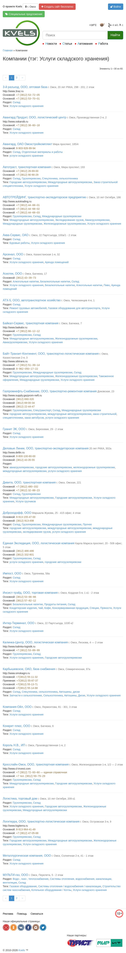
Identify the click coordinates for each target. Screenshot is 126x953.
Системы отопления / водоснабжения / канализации (69, 886)
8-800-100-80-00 (25, 456)
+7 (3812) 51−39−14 (28, 365)
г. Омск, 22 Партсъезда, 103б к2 (54, 623)
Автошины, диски (69, 691)
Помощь (22, 913)
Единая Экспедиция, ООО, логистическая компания (38, 543)
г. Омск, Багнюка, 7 (70, 323)
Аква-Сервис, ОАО (16, 235)
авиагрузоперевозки (21, 467)
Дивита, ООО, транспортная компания (29, 482)
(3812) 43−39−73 (26, 277)
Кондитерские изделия (23, 607)
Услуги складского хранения (26, 106)
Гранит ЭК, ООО (14, 429)
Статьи (67, 43)
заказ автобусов (34, 417)
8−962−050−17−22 (27, 368)
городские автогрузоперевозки (27, 413)
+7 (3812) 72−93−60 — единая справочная (41, 772)
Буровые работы (19, 242)
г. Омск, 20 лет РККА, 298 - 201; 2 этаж (71, 87)
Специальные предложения (23, 14)
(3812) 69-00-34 (25, 402)
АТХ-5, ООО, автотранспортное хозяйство (32, 300)
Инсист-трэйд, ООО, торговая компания (30, 592)
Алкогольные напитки (26, 281)
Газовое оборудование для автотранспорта (74, 308)
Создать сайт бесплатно (57, 6)
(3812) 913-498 (25, 520)
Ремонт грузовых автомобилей (28, 308)
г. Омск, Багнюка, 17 (35, 273)
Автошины (70, 695)
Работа (103, 43)
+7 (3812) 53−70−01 (28, 98)
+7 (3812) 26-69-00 (27, 171)
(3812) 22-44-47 (25, 406)
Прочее (87, 524)
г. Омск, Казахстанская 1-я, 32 (42, 254)
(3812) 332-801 (25, 554)
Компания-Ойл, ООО (17, 706)
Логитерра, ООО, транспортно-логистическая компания (41, 821)
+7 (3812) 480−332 (27, 486)
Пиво (107, 285)
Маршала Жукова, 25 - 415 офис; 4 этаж (56, 512)
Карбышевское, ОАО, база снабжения (29, 669)
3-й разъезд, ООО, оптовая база (25, 87)
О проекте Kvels (12, 6)
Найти (115, 35)
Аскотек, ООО (12, 273)
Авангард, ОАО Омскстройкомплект (27, 144)
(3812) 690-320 (25, 399)
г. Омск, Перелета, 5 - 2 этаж (46, 875)
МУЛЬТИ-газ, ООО (15, 874)
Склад (16, 102)
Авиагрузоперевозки (97, 219)
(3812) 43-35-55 (25, 459)
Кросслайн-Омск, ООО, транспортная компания (36, 764)
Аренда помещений (57, 262)
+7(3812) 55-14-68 (27, 688)
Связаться (37, 913)
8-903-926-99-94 (25, 148)
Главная (8, 50)
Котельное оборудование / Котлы (51, 890)
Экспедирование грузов (69, 219)
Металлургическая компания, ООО (27, 855)
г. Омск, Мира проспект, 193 (68, 167)
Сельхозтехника (53, 695)
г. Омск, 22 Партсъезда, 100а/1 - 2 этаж (52, 235)
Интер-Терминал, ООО (18, 623)
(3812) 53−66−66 (26, 596)
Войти (115, 6)
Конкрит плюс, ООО (16, 725)
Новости (51, 43)
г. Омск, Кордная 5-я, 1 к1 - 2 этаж (78, 592)
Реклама (8, 913)
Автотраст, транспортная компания (27, 167)
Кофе (47, 607)
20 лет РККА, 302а (100, 448)
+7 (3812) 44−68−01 (28, 205)
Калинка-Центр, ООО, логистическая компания (35, 642)
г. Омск (30, 6)
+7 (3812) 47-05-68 (27, 833)
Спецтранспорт (42, 410)
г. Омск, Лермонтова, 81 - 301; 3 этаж (54, 706)
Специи (94, 607)
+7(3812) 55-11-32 (27, 676)
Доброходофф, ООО (17, 512)
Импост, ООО (12, 573)
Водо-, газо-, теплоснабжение (31, 878)
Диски (81, 695)
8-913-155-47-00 (25, 517)
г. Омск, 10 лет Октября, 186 (104, 197)
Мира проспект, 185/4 (65, 144)
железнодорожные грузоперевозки (94, 467)
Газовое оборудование (23, 886)
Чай (40, 607)
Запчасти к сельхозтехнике (25, 695)
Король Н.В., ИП (14, 745)
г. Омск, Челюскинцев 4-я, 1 (77, 300)
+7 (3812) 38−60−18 (28, 125)
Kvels (22, 950)
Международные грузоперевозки (61, 216)
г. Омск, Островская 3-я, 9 (95, 821)
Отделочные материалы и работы (42, 151)
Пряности (106, 607)
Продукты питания (55, 604)
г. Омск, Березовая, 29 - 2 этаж (44, 429)
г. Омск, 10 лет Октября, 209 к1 (56, 798)
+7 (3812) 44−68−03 (28, 212)
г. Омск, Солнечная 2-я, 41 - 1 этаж (72, 855)
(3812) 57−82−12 (26, 600)
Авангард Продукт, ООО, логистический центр (34, 117)
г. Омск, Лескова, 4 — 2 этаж (86, 642)
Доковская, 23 (105, 391)
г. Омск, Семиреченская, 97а (73, 669)
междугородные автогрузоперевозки (69, 413)
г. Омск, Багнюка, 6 (42, 726)
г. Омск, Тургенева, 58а (36, 573)
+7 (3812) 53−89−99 (28, 650)
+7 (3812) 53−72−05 (28, 94)
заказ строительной (105, 413)
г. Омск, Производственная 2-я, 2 (87, 117)
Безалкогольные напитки (55, 281)
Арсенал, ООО (13, 254)
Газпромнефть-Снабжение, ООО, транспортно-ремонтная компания (50, 391)
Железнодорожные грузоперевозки (65, 223)
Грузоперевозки (31, 178)
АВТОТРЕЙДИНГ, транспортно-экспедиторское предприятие (44, 197)
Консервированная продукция (70, 607)
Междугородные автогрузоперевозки (70, 182)
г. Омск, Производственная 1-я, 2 (46, 745)
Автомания (85, 43)
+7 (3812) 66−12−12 (28, 331)
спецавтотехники (13, 417)
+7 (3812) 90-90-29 (27, 174)
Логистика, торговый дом (20, 798)
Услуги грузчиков (26, 501)
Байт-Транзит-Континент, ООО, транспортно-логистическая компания (51, 353)
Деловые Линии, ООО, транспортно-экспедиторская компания (46, 448)
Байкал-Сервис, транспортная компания (30, 323)
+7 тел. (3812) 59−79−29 (30, 776)
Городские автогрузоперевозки (27, 182)
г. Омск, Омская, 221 (69, 482)
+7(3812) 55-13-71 (27, 684)
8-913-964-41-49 (25, 829)
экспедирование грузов (37, 531)
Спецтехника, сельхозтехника (60, 178)
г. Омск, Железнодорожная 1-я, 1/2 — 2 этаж (96, 764)
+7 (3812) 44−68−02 (28, 208)
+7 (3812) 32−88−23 (28, 490)
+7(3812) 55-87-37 (27, 680)
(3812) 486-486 (25, 550)
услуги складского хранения (26, 155)
